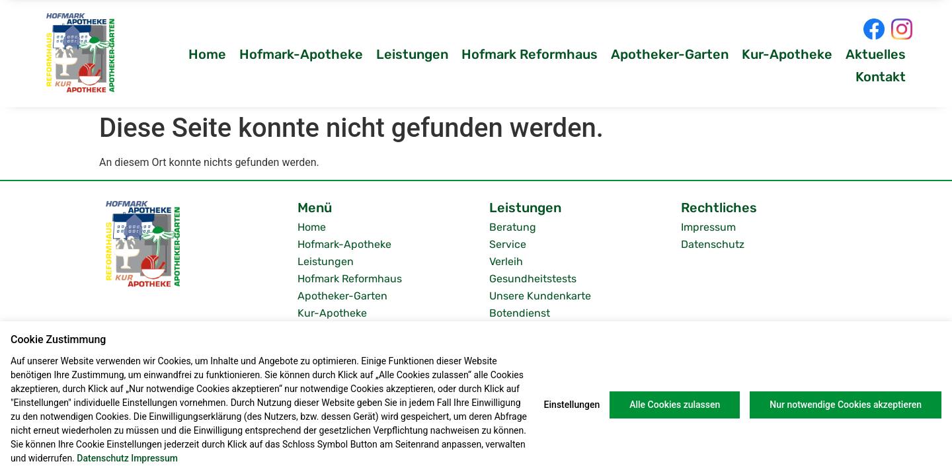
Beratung (512, 227)
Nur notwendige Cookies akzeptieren (846, 404)
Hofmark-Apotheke (301, 54)
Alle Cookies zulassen (674, 404)
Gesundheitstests (532, 278)
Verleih (506, 261)
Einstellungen (572, 404)
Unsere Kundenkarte (540, 296)
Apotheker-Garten (670, 54)
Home (207, 54)
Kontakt (880, 77)
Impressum (708, 227)
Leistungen (412, 54)
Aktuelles (876, 54)
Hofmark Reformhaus (529, 54)
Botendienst (519, 313)
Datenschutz (712, 244)
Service (507, 244)
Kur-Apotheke (787, 54)
